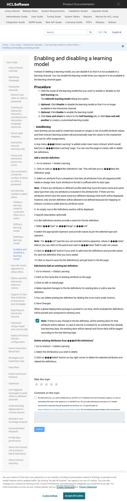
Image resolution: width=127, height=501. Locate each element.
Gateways (14, 383)
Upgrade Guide (100, 11)
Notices (112, 22)
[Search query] (69, 32)
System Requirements (53, 11)
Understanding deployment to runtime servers (16, 409)
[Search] (90, 32)
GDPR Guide (35, 22)
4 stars (51, 384)
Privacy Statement (88, 488)
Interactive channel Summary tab (18, 145)
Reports (88, 16)
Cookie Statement (65, 488)
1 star (36, 384)
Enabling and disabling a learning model (20, 48)
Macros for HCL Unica (107, 16)
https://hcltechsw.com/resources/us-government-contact (59, 409)
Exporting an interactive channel (17, 313)
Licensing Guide (73, 22)
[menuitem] (12, 11)
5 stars (56, 384)
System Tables (72, 16)
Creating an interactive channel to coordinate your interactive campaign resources (19, 117)
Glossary (100, 22)
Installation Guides (78, 11)
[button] (5, 62)
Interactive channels (32, 45)
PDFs (89, 22)
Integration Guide (15, 22)
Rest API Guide (54, 22)
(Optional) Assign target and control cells (19, 326)
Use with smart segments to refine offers (18, 268)
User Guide (37, 16)
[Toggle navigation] (118, 4)
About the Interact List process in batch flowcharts (18, 450)
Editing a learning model (17, 227)
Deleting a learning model (18, 240)
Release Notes (30, 11)
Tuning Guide (54, 16)
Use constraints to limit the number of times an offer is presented (19, 178)
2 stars (41, 384)
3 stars (46, 384)
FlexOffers (14, 367)
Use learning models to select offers (62, 45)
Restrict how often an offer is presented (19, 98)
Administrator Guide (16, 16)
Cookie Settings (50, 497)
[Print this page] (123, 46)
